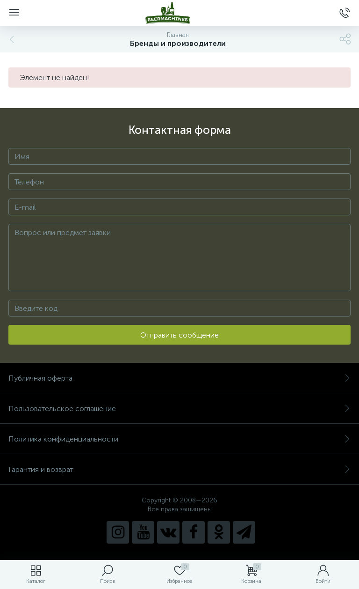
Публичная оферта (179, 378)
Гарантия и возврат (179, 469)
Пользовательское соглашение (179, 408)
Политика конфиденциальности (179, 438)
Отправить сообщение (179, 335)
